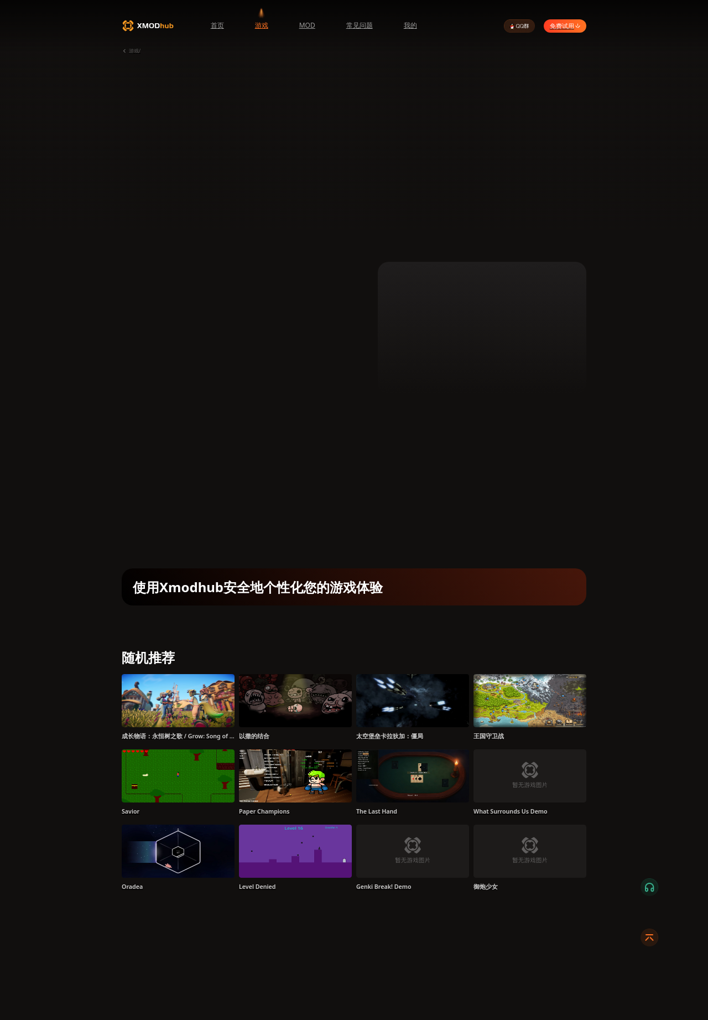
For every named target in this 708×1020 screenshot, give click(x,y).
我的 (410, 25)
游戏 (261, 25)
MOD (307, 25)
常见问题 (359, 25)
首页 (217, 25)
